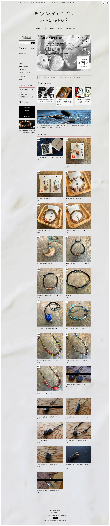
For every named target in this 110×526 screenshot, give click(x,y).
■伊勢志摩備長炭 (24, 66)
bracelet (21, 60)
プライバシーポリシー (25, 94)
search (33, 43)
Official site (27, 107)
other (21, 79)
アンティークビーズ (25, 72)
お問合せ (22, 92)
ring (21, 63)
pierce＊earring (23, 56)
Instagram (27, 116)
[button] (70, 28)
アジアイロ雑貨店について (26, 89)
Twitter (27, 110)
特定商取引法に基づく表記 (26, 97)
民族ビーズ (22, 76)
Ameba (27, 113)
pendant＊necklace (24, 53)
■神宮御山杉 (23, 69)
